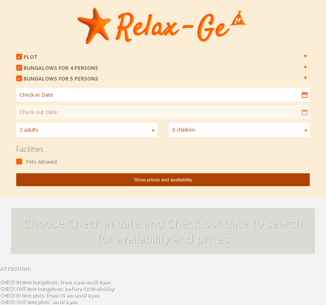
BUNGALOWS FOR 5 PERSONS (61, 78)
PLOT (31, 56)
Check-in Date (36, 94)
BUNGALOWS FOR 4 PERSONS (61, 67)
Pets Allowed (41, 161)
